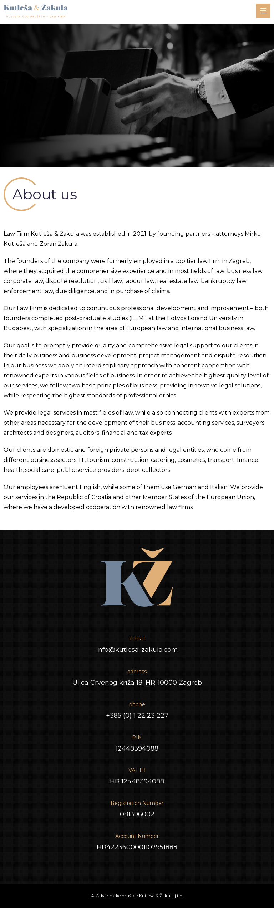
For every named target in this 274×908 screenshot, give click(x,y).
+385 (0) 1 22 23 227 (137, 715)
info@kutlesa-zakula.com (137, 650)
